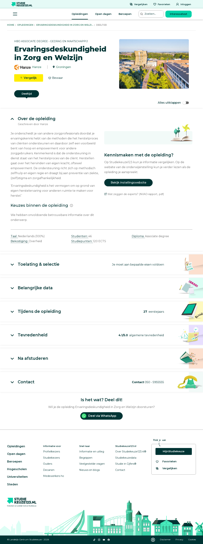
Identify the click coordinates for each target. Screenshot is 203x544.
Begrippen (85, 457)
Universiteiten (17, 476)
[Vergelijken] (138, 4)
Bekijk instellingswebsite (128, 182)
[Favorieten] (161, 4)
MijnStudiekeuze (173, 451)
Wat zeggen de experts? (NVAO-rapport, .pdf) (134, 194)
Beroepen (125, 14)
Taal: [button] (14, 236)
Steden (12, 484)
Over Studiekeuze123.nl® (130, 451)
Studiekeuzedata (125, 457)
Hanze (36, 67)
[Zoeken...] (152, 13)
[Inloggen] (183, 4)
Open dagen (103, 14)
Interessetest (178, 14)
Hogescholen (17, 469)
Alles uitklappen (173, 102)
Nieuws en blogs (89, 470)
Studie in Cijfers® (125, 463)
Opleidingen (80, 14)
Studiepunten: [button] (82, 241)
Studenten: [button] (79, 236)
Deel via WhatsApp (99, 415)
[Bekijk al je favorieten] (166, 461)
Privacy (180, 539)
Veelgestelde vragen (92, 463)
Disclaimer (165, 539)
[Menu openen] (15, 14)
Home (10, 25)
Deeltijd (27, 93)
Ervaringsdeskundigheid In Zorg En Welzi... (64, 25)
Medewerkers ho (53, 476)
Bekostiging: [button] (20, 241)
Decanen (48, 470)
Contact (120, 470)
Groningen (63, 67)
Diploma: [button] (138, 236)
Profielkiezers (51, 451)
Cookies (192, 539)
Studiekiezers (51, 457)
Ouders (47, 463)
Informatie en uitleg (91, 451)
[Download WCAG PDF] (153, 540)
